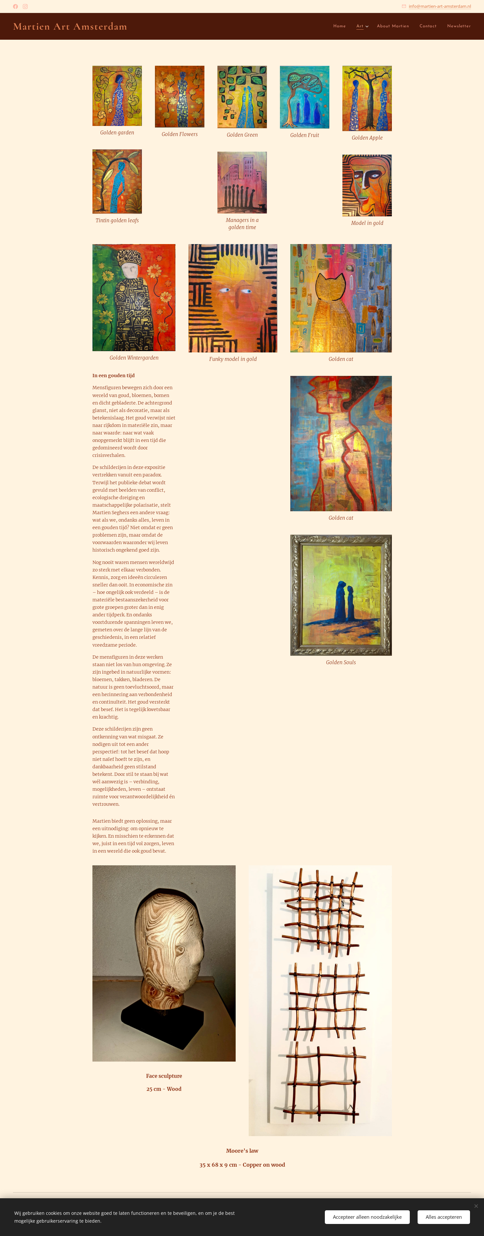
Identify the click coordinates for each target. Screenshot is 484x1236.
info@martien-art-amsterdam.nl (440, 6)
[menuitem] (306, 26)
